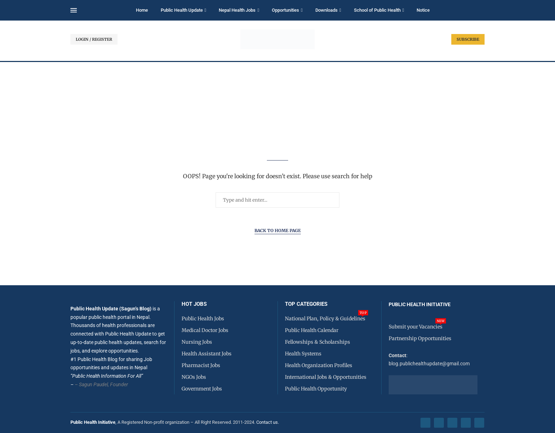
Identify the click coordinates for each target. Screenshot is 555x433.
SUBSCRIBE (468, 39)
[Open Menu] (73, 10)
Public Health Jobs (203, 318)
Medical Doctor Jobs (205, 330)
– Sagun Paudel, (92, 384)
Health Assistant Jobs (206, 353)
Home (142, 10)
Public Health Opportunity (316, 388)
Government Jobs (202, 388)
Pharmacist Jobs (201, 365)
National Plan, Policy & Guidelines (325, 318)
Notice (423, 10)
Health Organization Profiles (318, 365)
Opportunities (285, 10)
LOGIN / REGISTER (94, 39)
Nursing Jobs (197, 341)
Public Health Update (182, 10)
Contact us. (268, 422)
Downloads (326, 10)
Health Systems (303, 353)
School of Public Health (377, 10)
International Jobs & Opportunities (325, 377)
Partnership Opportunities (420, 338)
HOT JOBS (194, 304)
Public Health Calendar (311, 330)
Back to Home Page (277, 230)
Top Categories (306, 304)
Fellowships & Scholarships (317, 341)
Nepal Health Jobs (237, 10)
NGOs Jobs (194, 377)
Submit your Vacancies (415, 326)
